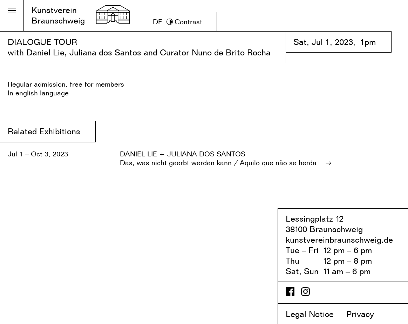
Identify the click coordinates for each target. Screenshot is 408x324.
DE (157, 22)
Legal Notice (315, 314)
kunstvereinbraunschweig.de (339, 240)
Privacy (366, 314)
